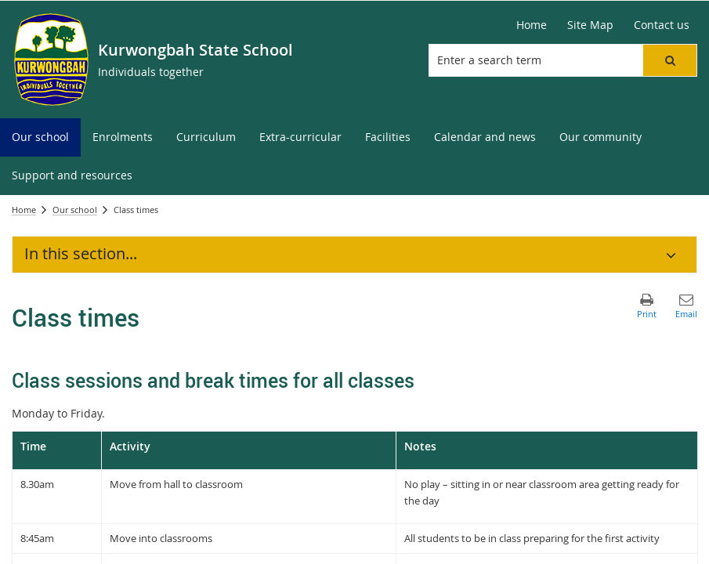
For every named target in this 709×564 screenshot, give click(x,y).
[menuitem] (40, 137)
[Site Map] (590, 25)
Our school (74, 209)
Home (24, 209)
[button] (669, 60)
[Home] (531, 25)
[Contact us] (661, 25)
